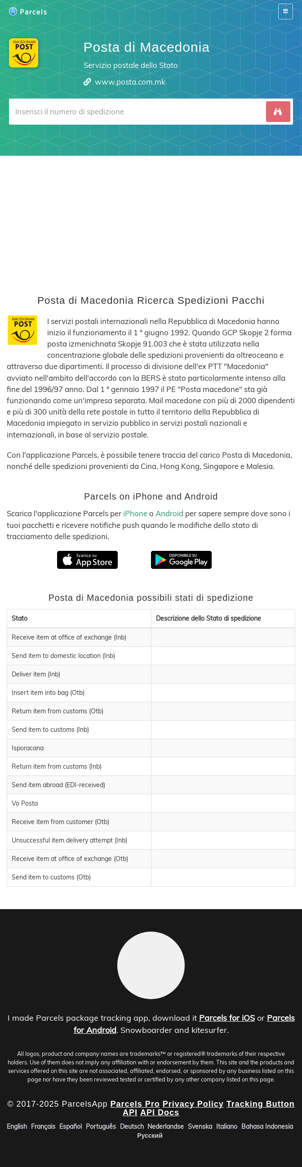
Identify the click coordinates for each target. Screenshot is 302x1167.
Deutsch (132, 1126)
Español (70, 1126)
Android (169, 513)
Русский (150, 1135)
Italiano (226, 1126)
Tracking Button (260, 1103)
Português (101, 1126)
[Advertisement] (151, 219)
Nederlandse (165, 1126)
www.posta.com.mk (130, 81)
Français (43, 1126)
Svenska (200, 1126)
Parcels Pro (135, 1103)
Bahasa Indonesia (267, 1126)
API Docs (159, 1112)
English (17, 1126)
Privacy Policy (193, 1103)
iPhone (135, 513)
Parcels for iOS (227, 1018)
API (130, 1112)
